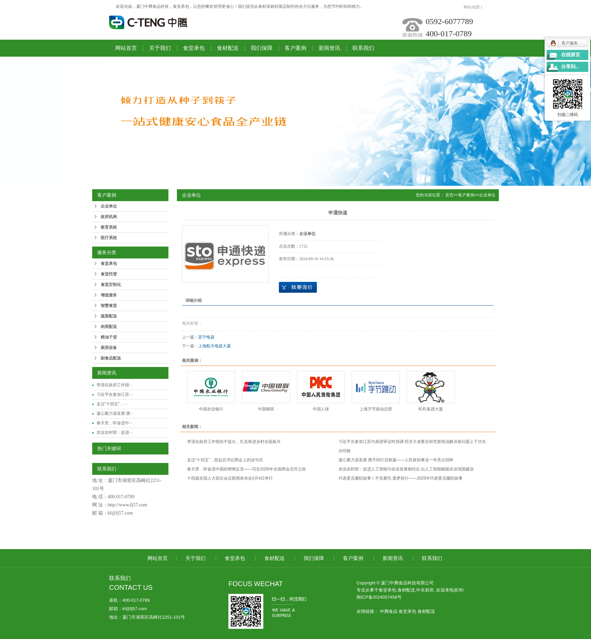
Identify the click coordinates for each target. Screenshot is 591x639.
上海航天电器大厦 (214, 346)
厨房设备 (109, 347)
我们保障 (261, 48)
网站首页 (126, 48)
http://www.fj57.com (127, 504)
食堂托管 (109, 274)
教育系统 (109, 227)
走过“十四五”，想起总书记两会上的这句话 (225, 460)
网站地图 (472, 7)
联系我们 (363, 48)
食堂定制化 (111, 284)
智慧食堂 (109, 305)
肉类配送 (109, 326)
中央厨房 (425, 590)
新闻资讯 (329, 48)
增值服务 (109, 295)
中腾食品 (389, 611)
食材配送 (228, 48)
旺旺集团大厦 (431, 409)
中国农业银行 (211, 409)
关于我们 (160, 48)
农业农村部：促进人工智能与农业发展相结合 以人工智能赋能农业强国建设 (406, 469)
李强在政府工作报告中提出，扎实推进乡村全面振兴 (234, 441)
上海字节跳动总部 (376, 409)
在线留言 (570, 54)
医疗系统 (109, 237)
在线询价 (298, 287)
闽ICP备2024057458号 (379, 597)
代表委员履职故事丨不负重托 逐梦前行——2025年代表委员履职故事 (401, 478)
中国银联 (266, 409)
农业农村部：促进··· (115, 432)
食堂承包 (194, 48)
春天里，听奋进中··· (115, 423)
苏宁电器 (206, 337)
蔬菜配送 (109, 316)
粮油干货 (109, 337)
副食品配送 (111, 358)
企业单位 (109, 206)
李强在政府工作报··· (115, 385)
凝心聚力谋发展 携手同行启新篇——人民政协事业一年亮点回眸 (396, 460)
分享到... (570, 66)
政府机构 (109, 216)
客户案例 (295, 48)
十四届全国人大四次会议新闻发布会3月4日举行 (230, 478)
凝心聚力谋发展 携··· (115, 413)
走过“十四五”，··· (112, 404)
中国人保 (321, 409)
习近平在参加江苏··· (115, 394)
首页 (449, 195)
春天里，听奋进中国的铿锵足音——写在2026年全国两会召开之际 (246, 469)
